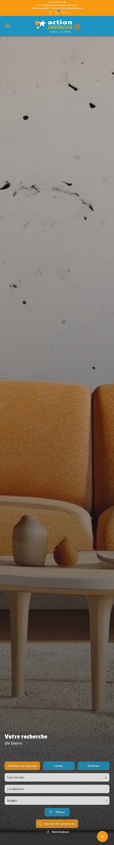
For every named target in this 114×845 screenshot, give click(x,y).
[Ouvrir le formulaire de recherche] (57, 822)
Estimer (94, 776)
